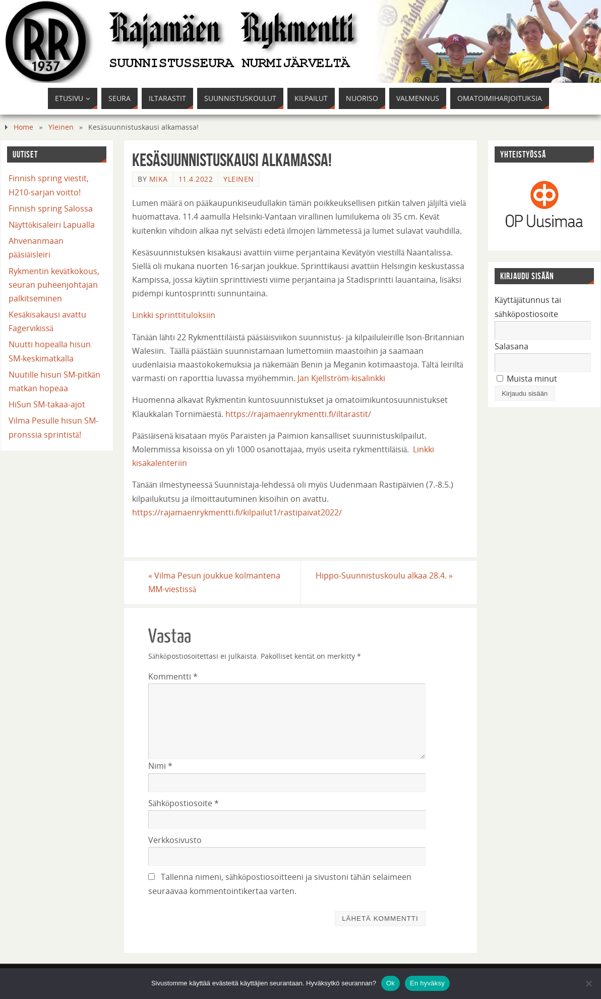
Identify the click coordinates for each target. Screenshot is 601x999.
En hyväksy (427, 983)
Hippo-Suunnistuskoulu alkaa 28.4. (384, 575)
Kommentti (173, 676)
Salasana (511, 346)
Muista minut (527, 378)
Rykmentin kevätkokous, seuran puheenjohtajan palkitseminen (54, 285)
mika (158, 179)
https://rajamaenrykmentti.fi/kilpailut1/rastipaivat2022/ (237, 512)
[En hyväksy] (588, 983)
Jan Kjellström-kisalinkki (341, 378)
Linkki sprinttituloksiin (173, 315)
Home (23, 127)
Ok (390, 983)
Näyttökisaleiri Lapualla (52, 224)
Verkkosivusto (175, 840)
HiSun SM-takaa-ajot (47, 404)
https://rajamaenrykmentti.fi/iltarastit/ (298, 413)
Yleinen (61, 127)
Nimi (160, 765)
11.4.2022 (195, 179)
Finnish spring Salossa (51, 208)
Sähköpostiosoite (183, 803)
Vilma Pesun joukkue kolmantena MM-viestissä (214, 582)
